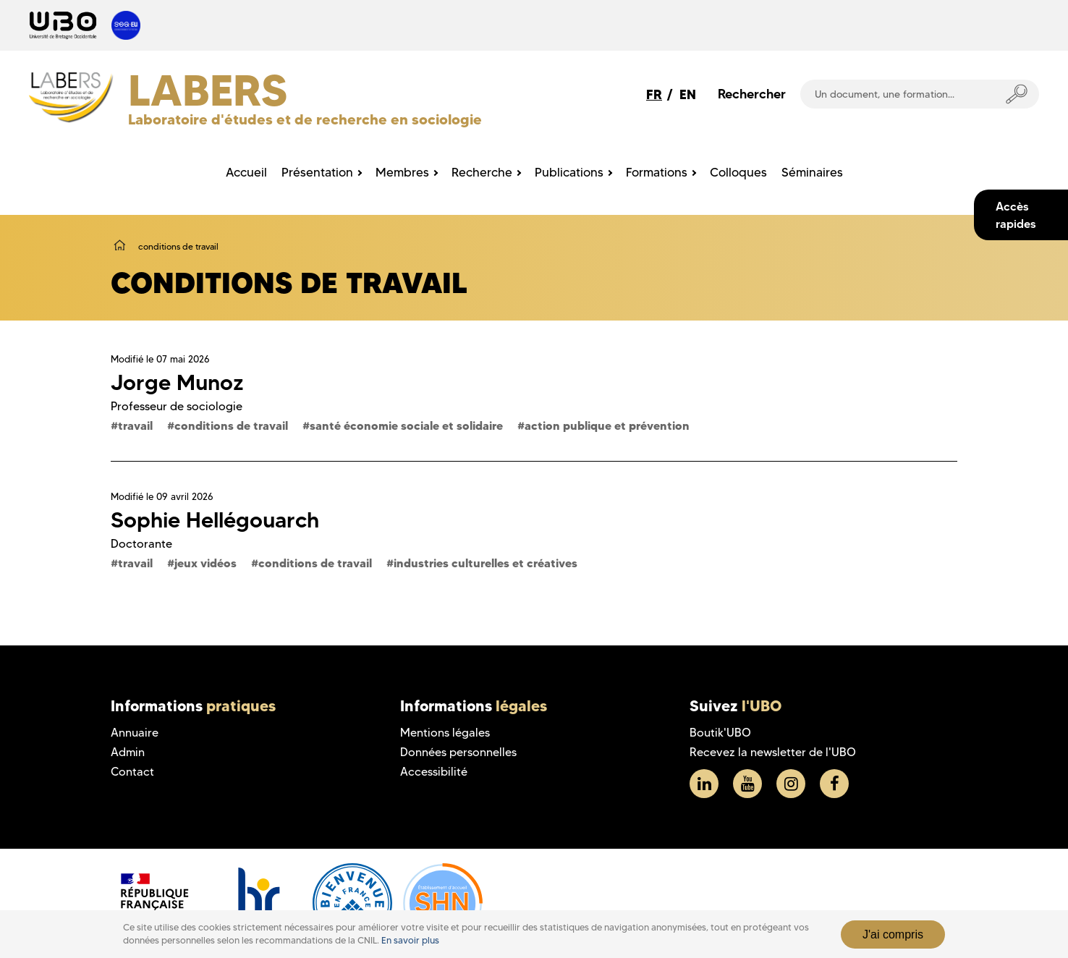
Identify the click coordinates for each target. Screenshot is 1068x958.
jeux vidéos (205, 563)
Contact (132, 772)
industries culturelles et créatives (485, 563)
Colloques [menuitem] (738, 172)
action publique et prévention (607, 425)
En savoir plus (410, 940)
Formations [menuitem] (656, 172)
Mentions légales (445, 732)
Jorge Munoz (177, 382)
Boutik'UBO (720, 732)
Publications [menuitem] (569, 172)
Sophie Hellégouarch (215, 519)
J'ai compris (893, 934)
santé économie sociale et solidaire (406, 425)
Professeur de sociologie (176, 406)
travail (135, 425)
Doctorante (141, 544)
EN (687, 94)
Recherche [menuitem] (482, 172)
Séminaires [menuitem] (812, 172)
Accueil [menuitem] (246, 172)
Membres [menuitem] (402, 172)
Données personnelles (458, 752)
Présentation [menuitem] (317, 172)
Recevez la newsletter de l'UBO (773, 752)
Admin (128, 752)
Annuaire (134, 732)
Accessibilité (433, 772)
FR (654, 94)
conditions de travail (231, 425)
